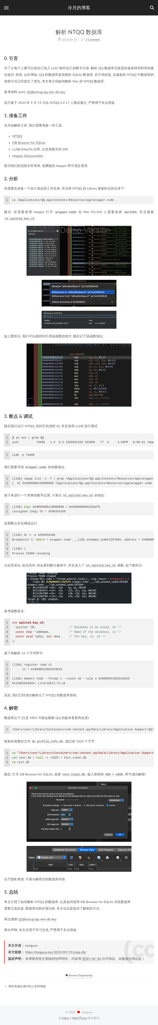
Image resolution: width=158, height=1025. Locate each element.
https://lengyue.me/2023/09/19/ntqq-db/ (55, 952)
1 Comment (92, 39)
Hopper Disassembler (27, 156)
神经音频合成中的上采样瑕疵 (25, 986)
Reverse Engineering (79, 975)
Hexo (65, 1018)
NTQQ (17, 136)
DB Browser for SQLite (28, 142)
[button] (6, 7)
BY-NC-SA (91, 958)
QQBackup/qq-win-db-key (46, 92)
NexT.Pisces (79, 1018)
